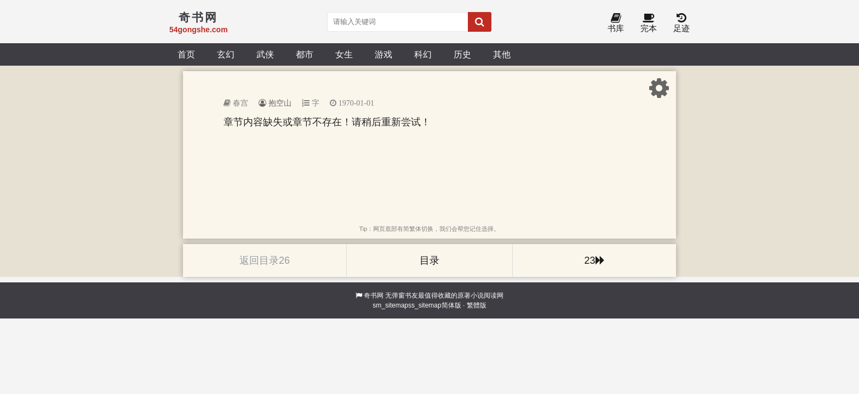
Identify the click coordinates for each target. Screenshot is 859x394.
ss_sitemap (425, 305)
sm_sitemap (390, 305)
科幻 (423, 54)
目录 (429, 260)
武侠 (265, 54)
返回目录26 (264, 260)
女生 (344, 54)
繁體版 (476, 305)
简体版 (451, 305)
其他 (502, 54)
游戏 (383, 54)
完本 (648, 23)
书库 (616, 23)
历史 (462, 54)
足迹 (681, 23)
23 (594, 260)
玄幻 (225, 54)
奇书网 (373, 295)
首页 (186, 54)
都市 (304, 54)
